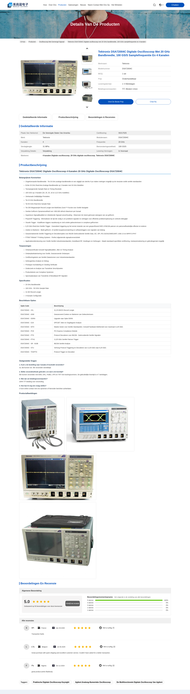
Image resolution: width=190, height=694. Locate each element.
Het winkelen (116, 5)
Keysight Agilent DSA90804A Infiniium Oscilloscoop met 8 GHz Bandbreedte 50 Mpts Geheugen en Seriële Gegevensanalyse (47, 612)
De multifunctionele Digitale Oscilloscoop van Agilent (139, 500)
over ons (52, 5)
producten (62, 5)
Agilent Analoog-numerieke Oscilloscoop (93, 500)
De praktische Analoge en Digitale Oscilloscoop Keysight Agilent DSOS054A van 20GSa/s (143, 612)
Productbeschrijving (68, 117)
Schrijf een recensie (72, 421)
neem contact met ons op (99, 5)
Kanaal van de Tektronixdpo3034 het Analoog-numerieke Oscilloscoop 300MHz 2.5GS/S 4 (111, 561)
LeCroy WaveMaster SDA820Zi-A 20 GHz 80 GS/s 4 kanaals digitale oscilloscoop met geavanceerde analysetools (47, 561)
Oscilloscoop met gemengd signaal (51, 42)
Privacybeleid (24, 682)
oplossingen (73, 5)
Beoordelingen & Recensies (101, 117)
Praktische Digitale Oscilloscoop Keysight (51, 500)
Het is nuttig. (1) (108, 446)
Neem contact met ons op (65, 662)
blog (59, 657)
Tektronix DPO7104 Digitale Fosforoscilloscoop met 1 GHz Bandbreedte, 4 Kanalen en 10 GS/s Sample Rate (79, 561)
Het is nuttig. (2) (109, 465)
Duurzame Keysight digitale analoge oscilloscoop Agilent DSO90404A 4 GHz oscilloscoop (79, 612)
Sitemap (33, 682)
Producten (32, 42)
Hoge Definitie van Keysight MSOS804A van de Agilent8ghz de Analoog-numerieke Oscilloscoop (111, 612)
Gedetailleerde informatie (35, 117)
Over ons (61, 643)
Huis (45, 5)
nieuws (83, 5)
